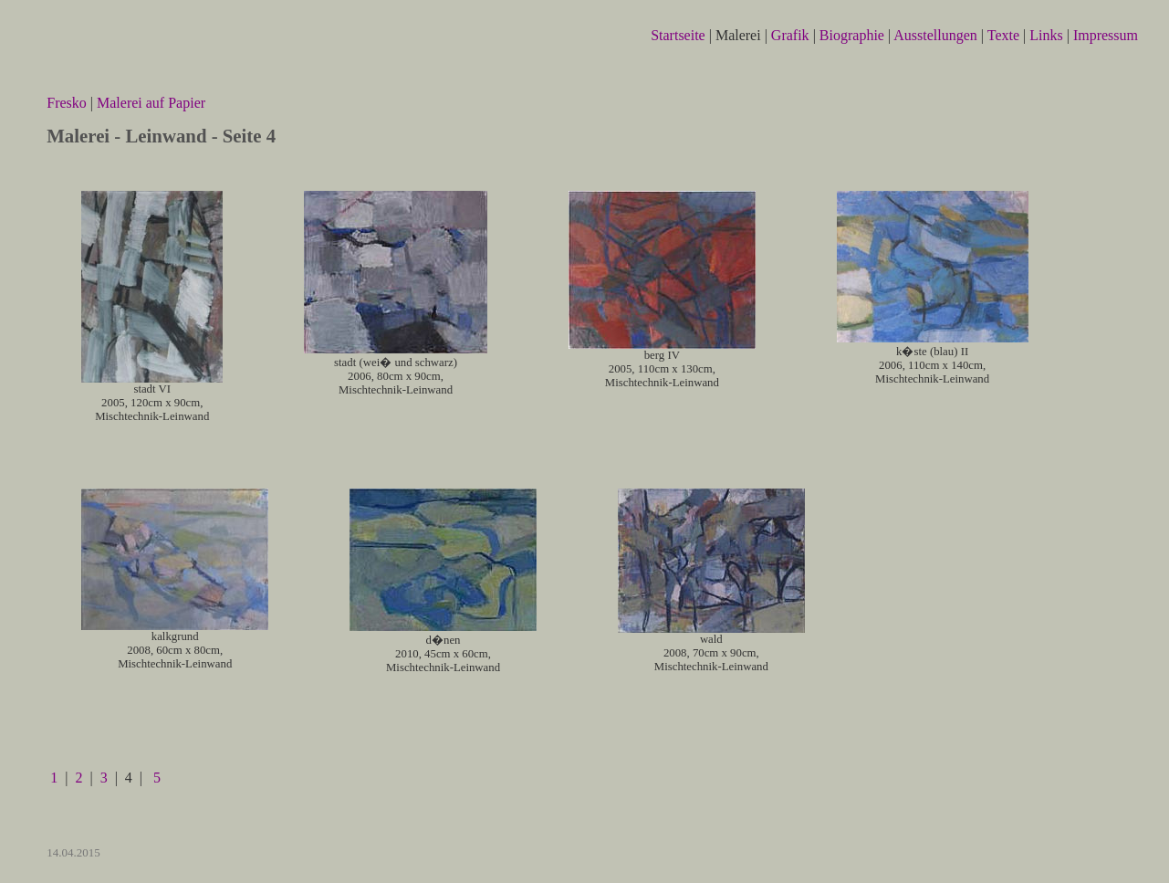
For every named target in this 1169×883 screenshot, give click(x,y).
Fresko (68, 102)
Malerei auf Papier (151, 102)
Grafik (792, 35)
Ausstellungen (937, 35)
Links (1047, 35)
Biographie (853, 35)
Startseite (680, 35)
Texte (1005, 35)
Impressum (1105, 35)
